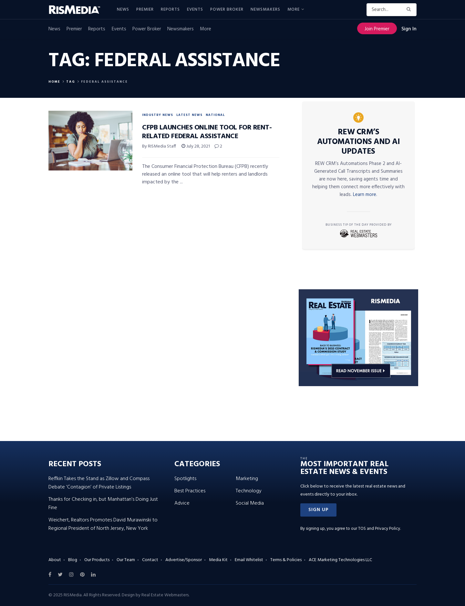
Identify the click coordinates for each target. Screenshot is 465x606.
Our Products (96, 560)
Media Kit (218, 560)
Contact (150, 560)
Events (195, 9)
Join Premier (377, 29)
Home (54, 81)
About (54, 560)
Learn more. (365, 195)
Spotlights (185, 479)
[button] (318, 510)
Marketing (247, 479)
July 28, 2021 (195, 146)
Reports (170, 9)
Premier (145, 9)
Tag (70, 81)
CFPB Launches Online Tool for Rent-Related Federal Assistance (207, 132)
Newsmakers (265, 9)
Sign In (409, 29)
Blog (72, 560)
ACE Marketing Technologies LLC (340, 560)
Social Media (250, 503)
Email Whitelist (249, 560)
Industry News (157, 115)
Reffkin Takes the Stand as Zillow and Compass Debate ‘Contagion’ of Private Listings (99, 483)
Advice (182, 503)
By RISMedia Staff (159, 146)
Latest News (189, 115)
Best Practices (189, 491)
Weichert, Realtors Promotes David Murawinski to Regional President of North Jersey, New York (103, 524)
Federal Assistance (104, 81)
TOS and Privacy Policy (379, 528)
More (293, 9)
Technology (249, 491)
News (123, 9)
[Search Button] (410, 9)
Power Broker (226, 9)
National (215, 115)
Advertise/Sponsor (183, 560)
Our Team (126, 560)
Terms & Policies (286, 560)
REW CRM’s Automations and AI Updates (358, 142)
